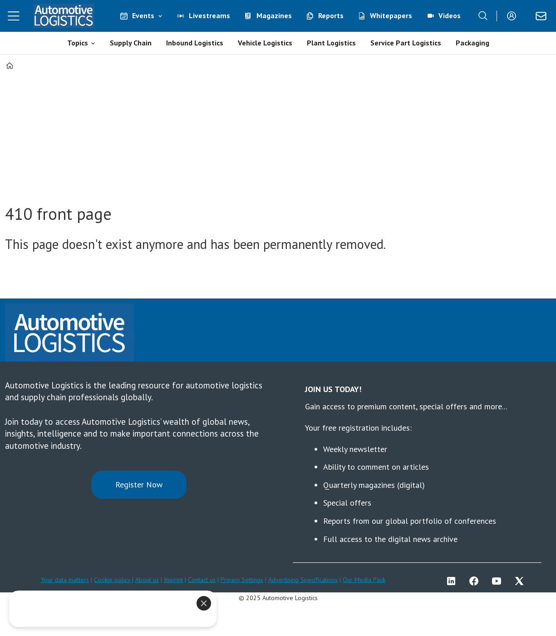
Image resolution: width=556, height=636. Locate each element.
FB (476, 581)
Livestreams (209, 15)
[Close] (204, 603)
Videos (449, 15)
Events (143, 15)
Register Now (138, 484)
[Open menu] (13, 16)
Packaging (472, 42)
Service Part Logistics (405, 42)
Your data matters (65, 580)
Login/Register (514, 15)
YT (499, 581)
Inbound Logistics (194, 42)
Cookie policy (113, 580)
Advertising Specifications (303, 580)
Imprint (173, 580)
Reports (331, 15)
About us (147, 580)
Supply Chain (131, 42)
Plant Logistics (331, 42)
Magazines (274, 15)
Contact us (202, 580)
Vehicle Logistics (265, 42)
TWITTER (521, 581)
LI (453, 581)
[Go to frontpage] (63, 16)
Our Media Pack (364, 580)
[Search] (483, 16)
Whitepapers (391, 15)
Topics (77, 42)
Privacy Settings (242, 580)
